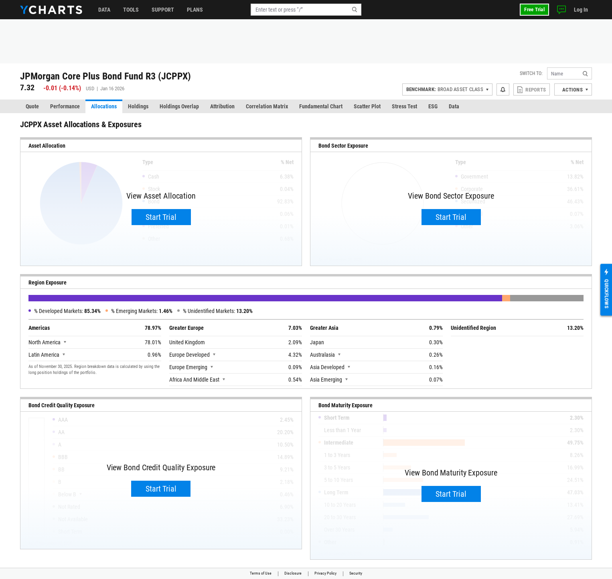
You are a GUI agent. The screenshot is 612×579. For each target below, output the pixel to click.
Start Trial (161, 217)
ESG (433, 106)
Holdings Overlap (179, 106)
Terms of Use (261, 573)
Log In (581, 9)
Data (104, 9)
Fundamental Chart (320, 106)
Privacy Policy (325, 573)
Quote (32, 106)
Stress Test (404, 106)
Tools (131, 9)
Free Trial (534, 9)
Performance (65, 106)
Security (355, 573)
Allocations (104, 106)
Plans (195, 9)
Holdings (138, 106)
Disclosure (293, 573)
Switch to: (531, 73)
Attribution (222, 106)
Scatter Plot (367, 106)
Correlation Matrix (267, 106)
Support (163, 9)
